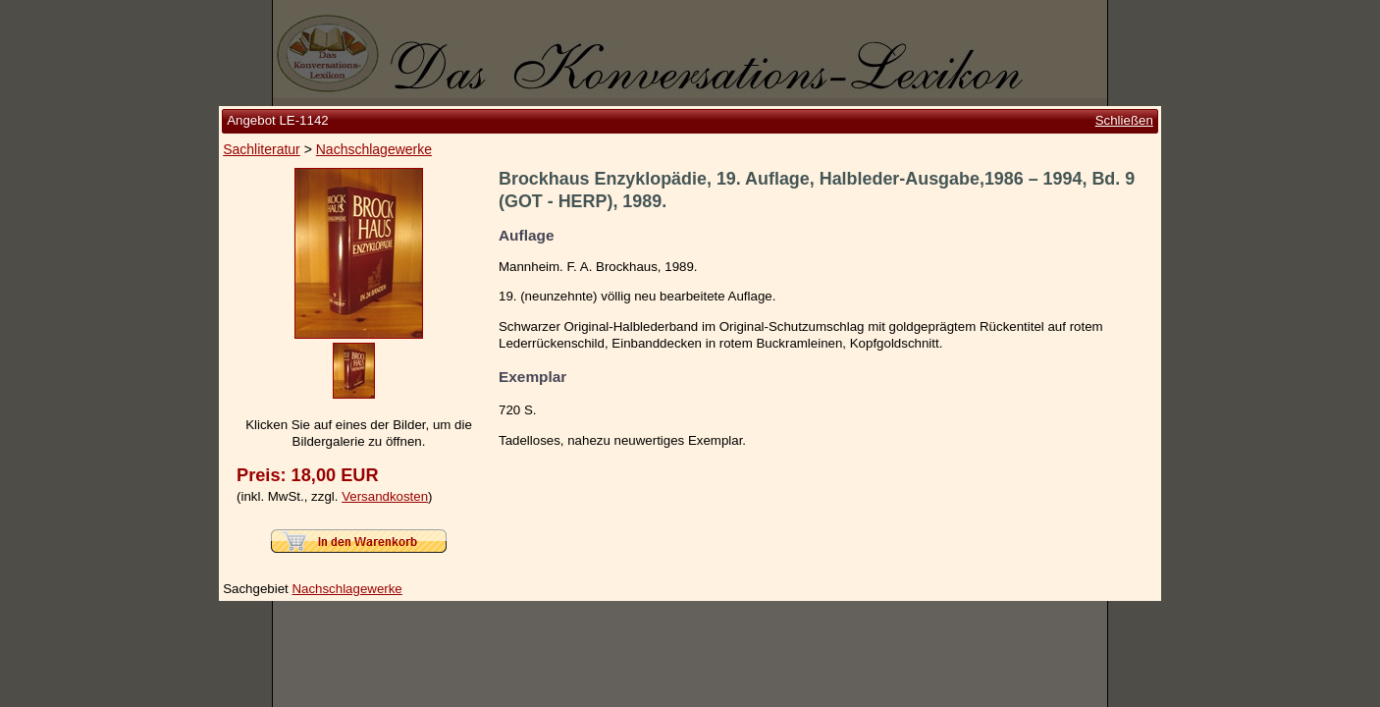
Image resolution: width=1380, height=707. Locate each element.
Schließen (1124, 120)
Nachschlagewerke (374, 149)
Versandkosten (385, 496)
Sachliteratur (261, 149)
